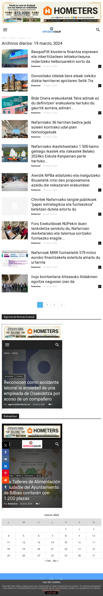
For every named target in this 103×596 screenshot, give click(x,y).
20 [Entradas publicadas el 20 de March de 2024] (38, 549)
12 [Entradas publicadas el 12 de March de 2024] (23, 542)
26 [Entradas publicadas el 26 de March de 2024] (23, 555)
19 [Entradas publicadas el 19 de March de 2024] (23, 549)
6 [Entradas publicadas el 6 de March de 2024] (38, 535)
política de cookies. (51, 590)
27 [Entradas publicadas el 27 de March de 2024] (38, 555)
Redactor (36, 66)
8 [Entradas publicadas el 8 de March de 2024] (66, 535)
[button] (98, 30)
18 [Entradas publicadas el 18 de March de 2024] (8, 549)
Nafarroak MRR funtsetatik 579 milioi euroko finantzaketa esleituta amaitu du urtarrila (65, 257)
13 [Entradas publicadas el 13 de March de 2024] (38, 542)
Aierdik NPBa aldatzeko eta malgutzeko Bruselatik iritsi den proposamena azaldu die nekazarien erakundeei (65, 180)
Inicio (4, 38)
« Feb (48, 560)
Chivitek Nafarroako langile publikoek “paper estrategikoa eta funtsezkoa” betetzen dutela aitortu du (64, 204)
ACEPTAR (51, 593)
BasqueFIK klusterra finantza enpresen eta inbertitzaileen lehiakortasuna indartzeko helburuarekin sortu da (64, 57)
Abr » (56, 560)
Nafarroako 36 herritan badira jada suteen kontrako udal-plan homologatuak (61, 127)
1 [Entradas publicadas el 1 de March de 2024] (66, 529)
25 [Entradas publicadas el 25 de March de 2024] (8, 555)
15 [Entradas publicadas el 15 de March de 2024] (65, 542)
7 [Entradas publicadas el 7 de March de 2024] (52, 535)
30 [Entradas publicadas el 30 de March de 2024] (79, 555)
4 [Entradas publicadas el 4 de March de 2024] (8, 535)
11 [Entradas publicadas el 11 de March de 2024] (8, 542)
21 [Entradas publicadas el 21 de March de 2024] (52, 549)
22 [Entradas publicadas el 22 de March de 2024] (65, 549)
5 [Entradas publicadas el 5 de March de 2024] (23, 535)
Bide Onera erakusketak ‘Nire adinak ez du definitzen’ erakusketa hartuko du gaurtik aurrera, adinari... (65, 103)
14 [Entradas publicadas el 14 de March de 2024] (52, 542)
